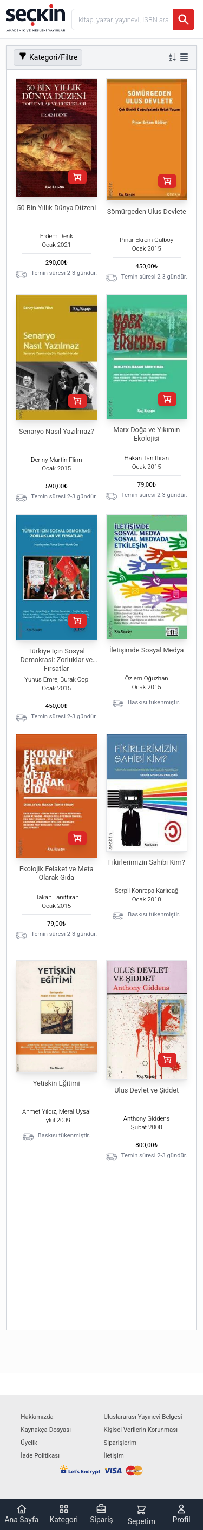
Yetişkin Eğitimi (56, 1083)
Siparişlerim (120, 1442)
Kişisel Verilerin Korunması (141, 1429)
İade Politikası (40, 1455)
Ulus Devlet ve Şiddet (146, 1090)
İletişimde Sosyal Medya (146, 650)
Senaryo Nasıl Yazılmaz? (56, 431)
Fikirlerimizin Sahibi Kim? (146, 862)
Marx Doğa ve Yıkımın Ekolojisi (146, 434)
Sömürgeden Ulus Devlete (146, 211)
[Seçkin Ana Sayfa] (34, 17)
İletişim (114, 1455)
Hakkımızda (37, 1416)
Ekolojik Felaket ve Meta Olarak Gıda (56, 873)
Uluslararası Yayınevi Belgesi (143, 1416)
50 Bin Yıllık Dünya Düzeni (56, 208)
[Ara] (183, 19)
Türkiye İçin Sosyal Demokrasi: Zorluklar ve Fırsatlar (56, 659)
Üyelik (29, 1442)
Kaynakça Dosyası (46, 1429)
